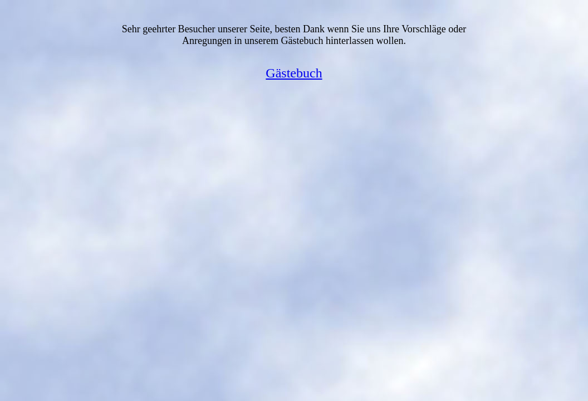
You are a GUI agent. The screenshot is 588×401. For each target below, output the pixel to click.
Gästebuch (294, 73)
